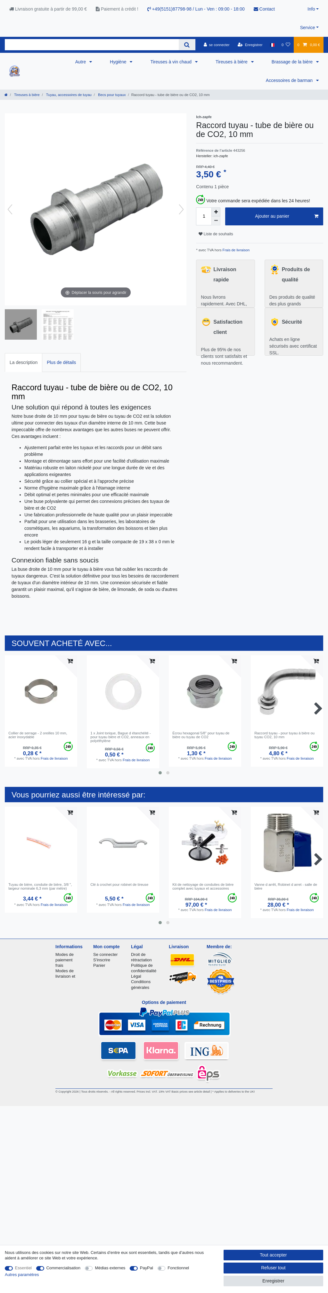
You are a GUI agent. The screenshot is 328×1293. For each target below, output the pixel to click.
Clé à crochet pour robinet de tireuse (119, 884)
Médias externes (110, 1267)
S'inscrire (101, 960)
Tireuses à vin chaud (171, 61)
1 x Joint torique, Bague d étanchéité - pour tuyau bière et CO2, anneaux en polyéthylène (120, 737)
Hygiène (118, 61)
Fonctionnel (178, 1267)
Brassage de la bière (293, 61)
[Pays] (272, 45)
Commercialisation (63, 1267)
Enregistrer (273, 1280)
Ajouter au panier (286, 216)
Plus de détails (61, 362)
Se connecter (105, 954)
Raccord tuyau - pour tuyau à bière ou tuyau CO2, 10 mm (284, 735)
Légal (136, 976)
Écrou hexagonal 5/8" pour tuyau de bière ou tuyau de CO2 (200, 735)
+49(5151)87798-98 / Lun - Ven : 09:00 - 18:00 (196, 9)
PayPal (146, 1267)
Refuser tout (273, 1267)
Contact (264, 9)
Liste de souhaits (216, 234)
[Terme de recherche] (92, 44)
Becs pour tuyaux (111, 95)
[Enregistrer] (250, 45)
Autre (81, 61)
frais (59, 965)
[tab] (23, 362)
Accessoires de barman (290, 80)
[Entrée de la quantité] (203, 216)
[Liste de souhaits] (286, 45)
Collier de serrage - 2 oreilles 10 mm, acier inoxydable (37, 735)
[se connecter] (216, 45)
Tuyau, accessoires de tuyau (68, 95)
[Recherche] (187, 44)
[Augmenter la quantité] (215, 211)
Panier (99, 965)
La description (23, 362)
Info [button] (311, 9)
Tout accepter (273, 1254)
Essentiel (23, 1267)
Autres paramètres (22, 1274)
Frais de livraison (236, 250)
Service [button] (307, 27)
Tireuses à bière (232, 61)
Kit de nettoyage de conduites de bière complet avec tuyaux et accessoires (203, 886)
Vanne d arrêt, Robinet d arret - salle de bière (285, 886)
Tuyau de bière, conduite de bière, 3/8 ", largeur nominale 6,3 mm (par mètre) (40, 886)
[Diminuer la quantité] (215, 220)
